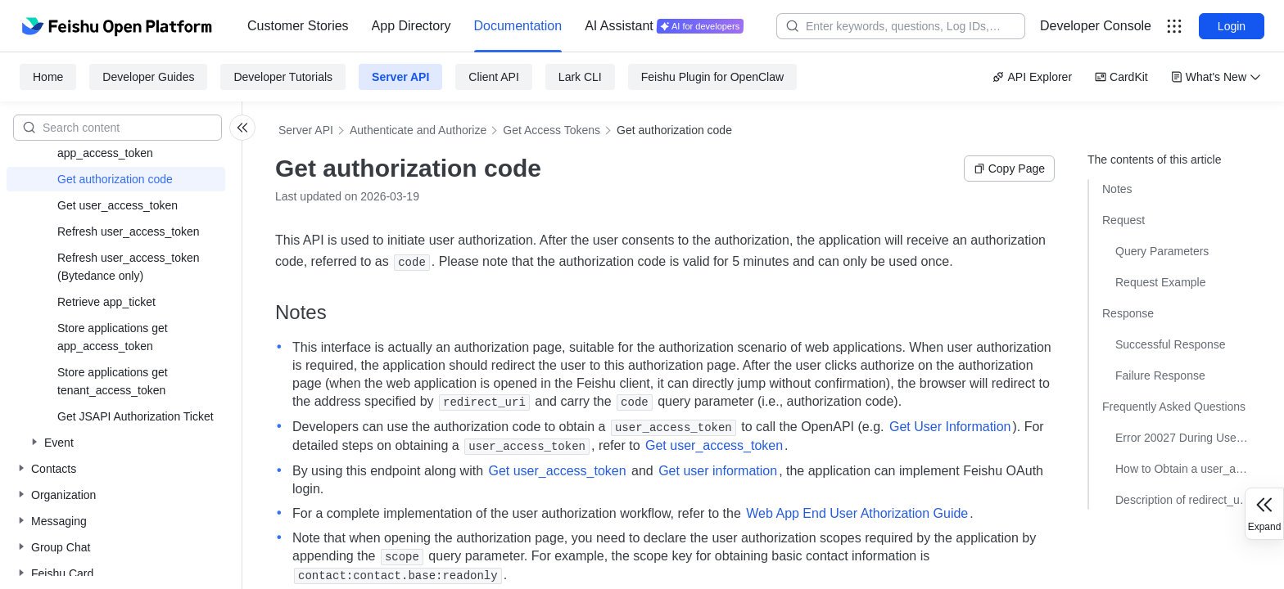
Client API (493, 76)
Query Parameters (1162, 251)
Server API (400, 76)
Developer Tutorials (282, 76)
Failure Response (1160, 375)
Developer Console (1095, 26)
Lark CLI (580, 76)
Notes (1117, 189)
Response (1128, 313)
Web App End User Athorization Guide (857, 513)
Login (1232, 26)
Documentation (518, 26)
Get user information (717, 471)
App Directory (411, 26)
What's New (1216, 76)
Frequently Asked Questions (1174, 406)
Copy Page (1009, 168)
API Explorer (1032, 76)
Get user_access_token (714, 445)
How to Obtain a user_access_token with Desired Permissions (1183, 468)
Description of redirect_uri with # (1183, 499)
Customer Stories (298, 26)
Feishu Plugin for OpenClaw (712, 76)
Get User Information (950, 427)
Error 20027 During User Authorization (1183, 437)
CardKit (1121, 76)
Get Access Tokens (551, 130)
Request (1123, 220)
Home (48, 76)
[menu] (495, 26)
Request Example (1160, 282)
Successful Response (1170, 344)
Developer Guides (148, 76)
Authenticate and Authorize (418, 130)
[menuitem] (298, 26)
